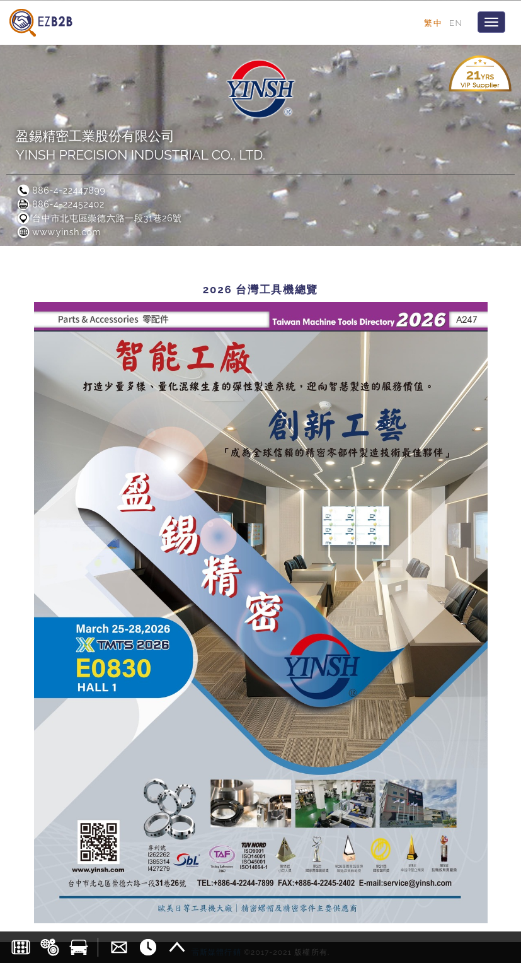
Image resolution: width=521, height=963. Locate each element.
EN (455, 23)
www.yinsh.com (58, 232)
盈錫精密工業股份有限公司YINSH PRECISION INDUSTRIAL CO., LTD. (140, 145)
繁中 (433, 23)
